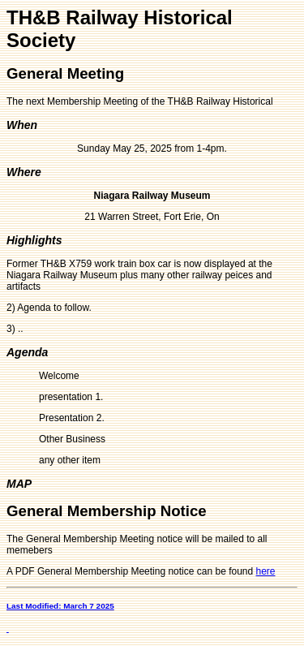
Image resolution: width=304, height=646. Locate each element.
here (266, 571)
